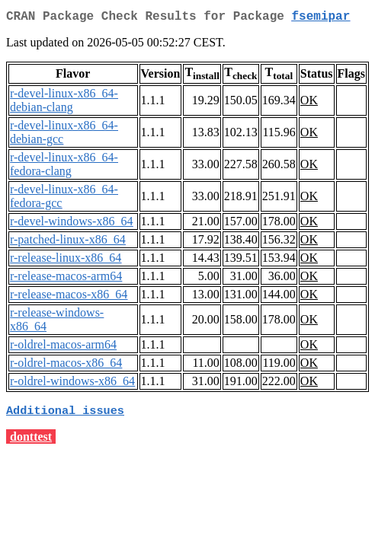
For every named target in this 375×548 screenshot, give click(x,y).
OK (309, 103)
